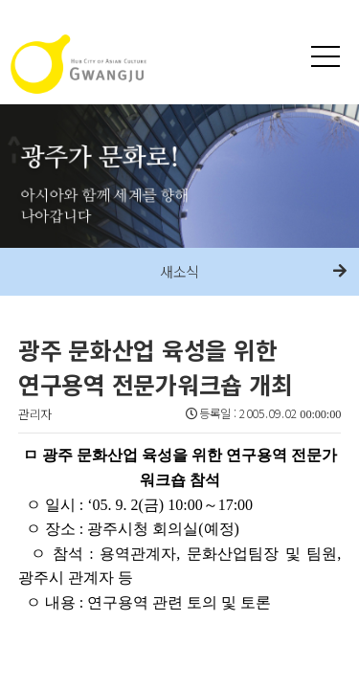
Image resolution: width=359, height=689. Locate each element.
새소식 (180, 271)
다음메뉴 (340, 272)
